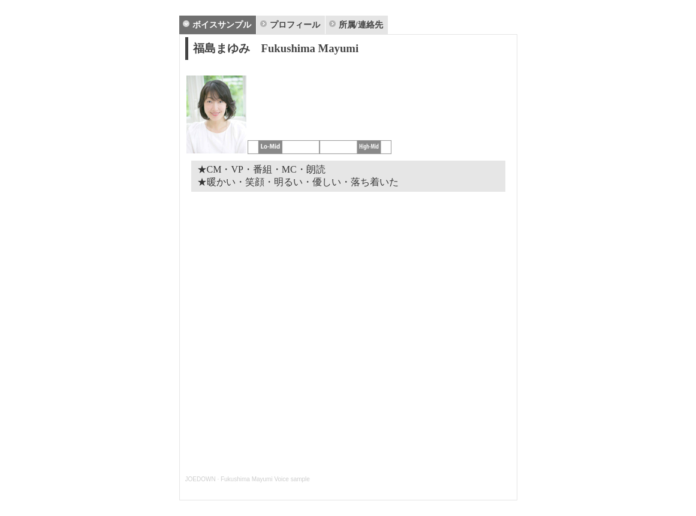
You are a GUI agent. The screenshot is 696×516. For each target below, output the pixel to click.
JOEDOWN (200, 479)
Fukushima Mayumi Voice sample (265, 479)
